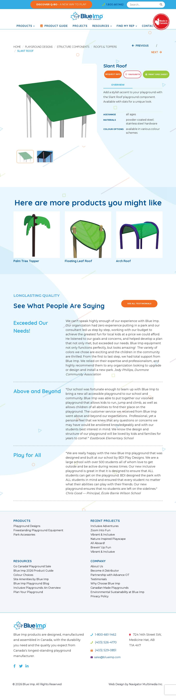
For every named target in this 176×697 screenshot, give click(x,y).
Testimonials (99, 579)
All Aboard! (98, 543)
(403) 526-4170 (104, 642)
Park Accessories (24, 534)
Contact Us (151, 25)
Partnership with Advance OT (110, 575)
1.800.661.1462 (113, 4)
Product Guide (54, 25)
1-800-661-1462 (103, 634)
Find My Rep (127, 25)
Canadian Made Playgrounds (109, 588)
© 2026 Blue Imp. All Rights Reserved (37, 684)
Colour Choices (23, 575)
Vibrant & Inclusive (103, 534)
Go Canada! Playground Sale (32, 566)
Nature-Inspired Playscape (108, 539)
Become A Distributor (105, 570)
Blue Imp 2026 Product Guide (33, 570)
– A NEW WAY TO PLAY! (61, 4)
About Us (97, 566)
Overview (117, 84)
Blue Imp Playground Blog (31, 583)
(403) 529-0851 (103, 650)
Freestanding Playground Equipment (38, 530)
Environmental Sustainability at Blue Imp (117, 592)
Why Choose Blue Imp (105, 583)
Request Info (113, 74)
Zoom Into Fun (100, 530)
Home (17, 46)
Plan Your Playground (28, 592)
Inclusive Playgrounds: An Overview (37, 588)
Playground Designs (39, 46)
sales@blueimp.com (106, 657)
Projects (80, 25)
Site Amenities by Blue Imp (31, 579)
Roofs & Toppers (105, 46)
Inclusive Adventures (104, 526)
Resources (102, 25)
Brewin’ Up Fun (101, 547)
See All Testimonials (139, 303)
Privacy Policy (100, 596)
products (26, 25)
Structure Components (73, 46)
